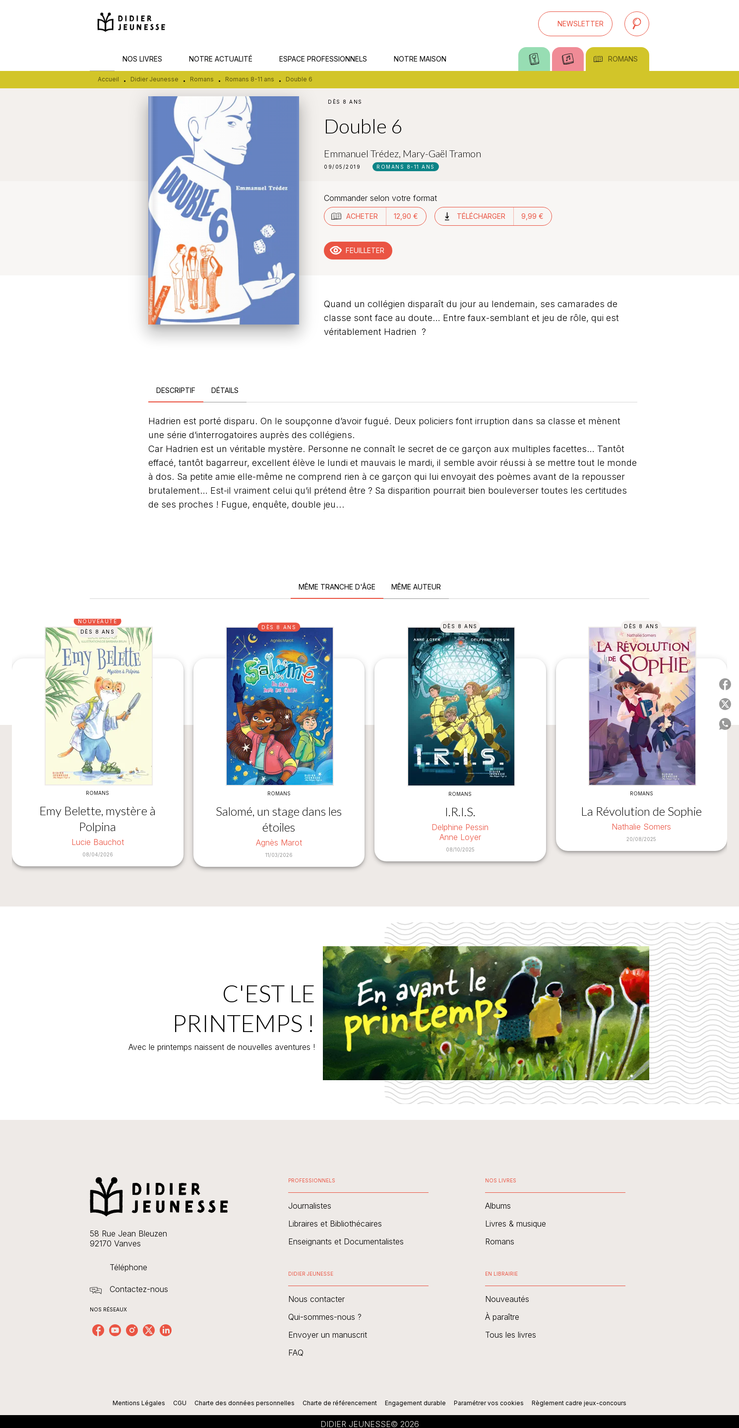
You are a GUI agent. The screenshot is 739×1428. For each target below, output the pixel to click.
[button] (575, 23)
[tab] (102, 59)
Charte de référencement (340, 1403)
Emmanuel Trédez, (363, 153)
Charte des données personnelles (244, 1403)
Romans (202, 79)
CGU (179, 1403)
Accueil (108, 79)
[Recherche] (636, 23)
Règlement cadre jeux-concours (579, 1403)
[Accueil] (131, 23)
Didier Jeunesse (154, 79)
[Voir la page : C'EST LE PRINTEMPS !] (369, 1001)
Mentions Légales (139, 1403)
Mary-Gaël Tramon (442, 153)
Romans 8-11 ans (249, 79)
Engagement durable (415, 1403)
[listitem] (98, 1330)
